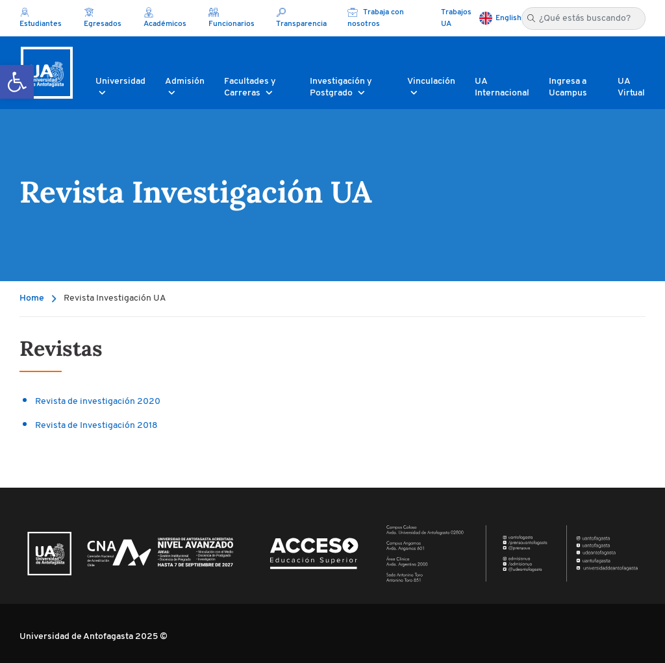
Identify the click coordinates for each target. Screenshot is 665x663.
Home (31, 298)
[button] (17, 82)
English (508, 18)
